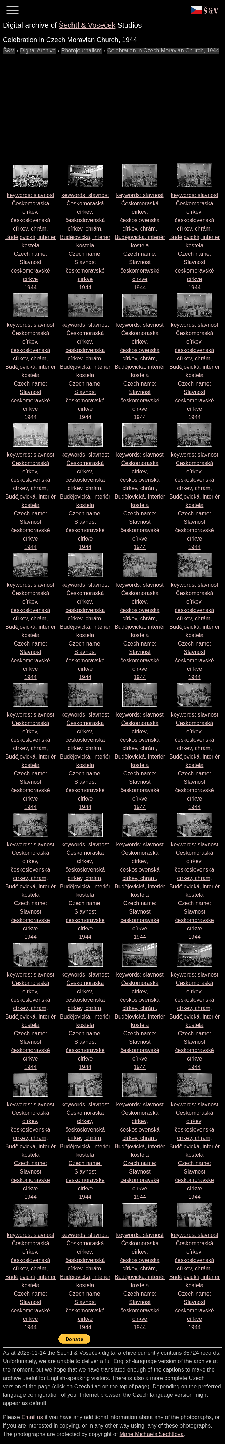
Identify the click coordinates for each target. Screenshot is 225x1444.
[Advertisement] (114, 104)
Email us (32, 1417)
